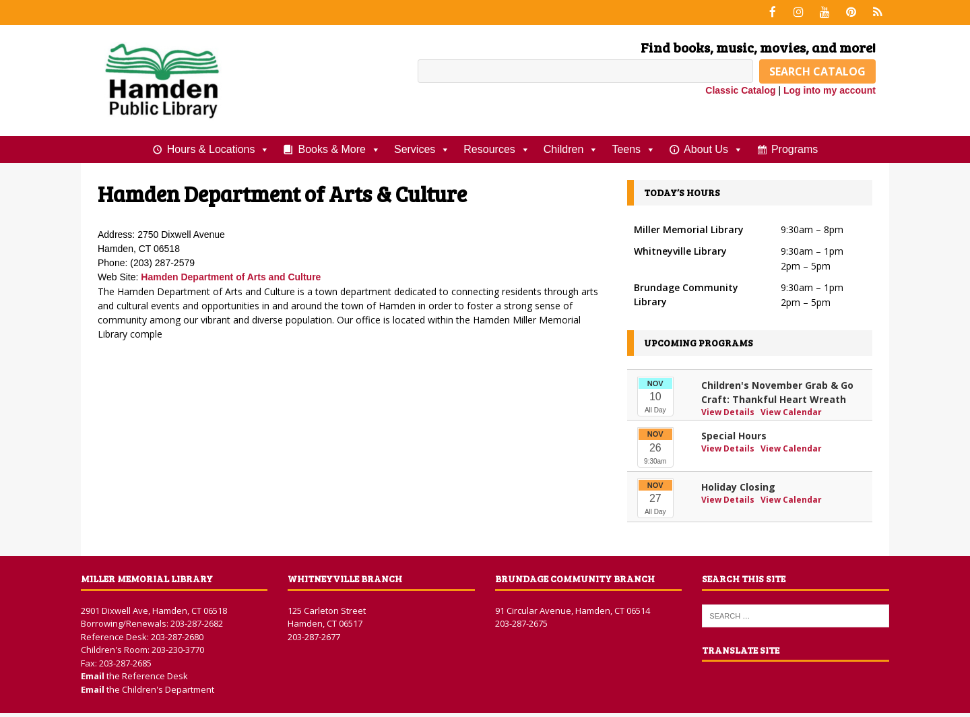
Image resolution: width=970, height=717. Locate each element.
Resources (496, 148)
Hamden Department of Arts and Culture (231, 276)
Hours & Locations (218, 148)
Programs (794, 148)
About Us (713, 148)
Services (422, 148)
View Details (728, 410)
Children (571, 148)
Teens (633, 148)
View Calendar (791, 410)
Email (93, 675)
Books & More (339, 148)
